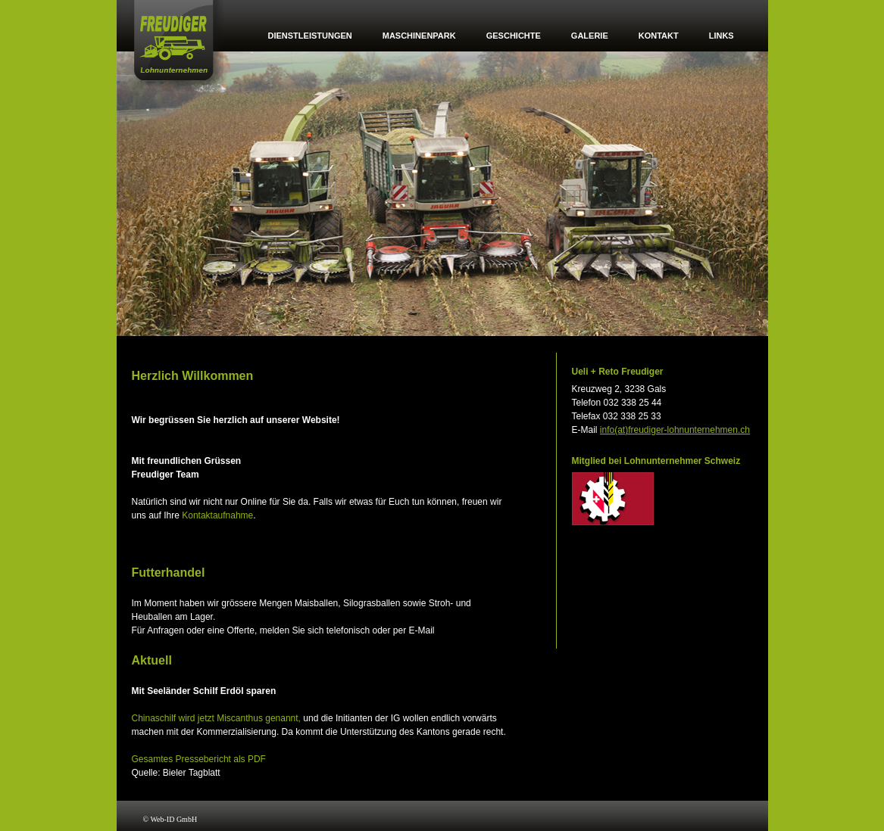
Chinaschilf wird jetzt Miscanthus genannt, (216, 718)
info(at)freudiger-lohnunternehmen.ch (675, 430)
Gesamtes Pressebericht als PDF (199, 759)
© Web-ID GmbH (170, 819)
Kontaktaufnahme (217, 515)
